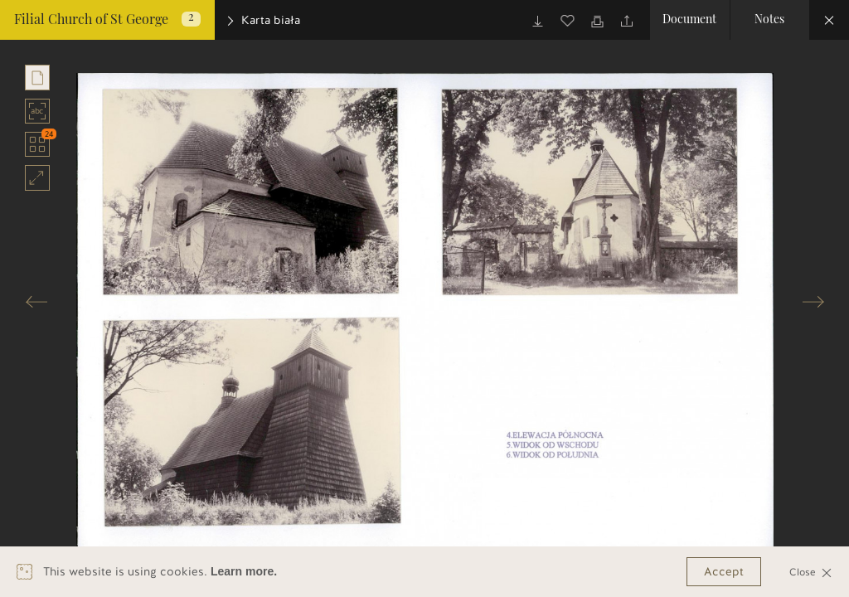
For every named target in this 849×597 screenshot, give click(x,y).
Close (810, 571)
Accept (724, 572)
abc (38, 111)
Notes (769, 20)
